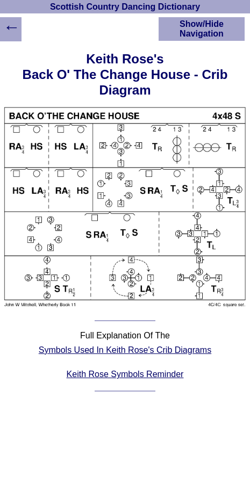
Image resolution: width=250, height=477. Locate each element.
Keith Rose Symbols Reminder (125, 374)
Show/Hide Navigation (202, 28)
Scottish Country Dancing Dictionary (125, 6)
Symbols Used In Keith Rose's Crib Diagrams (125, 350)
